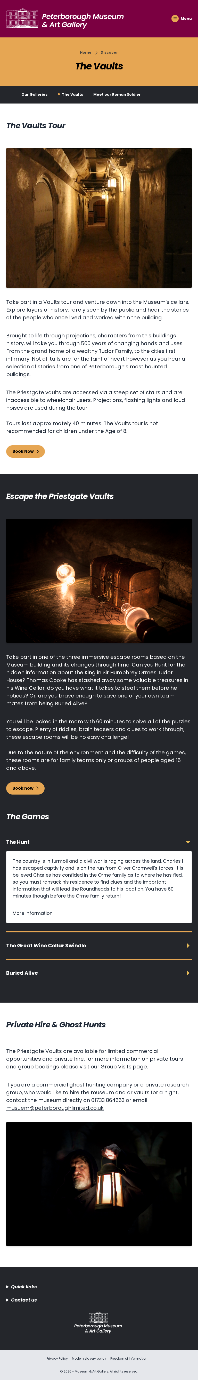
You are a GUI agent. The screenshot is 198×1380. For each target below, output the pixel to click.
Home (86, 52)
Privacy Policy (57, 1358)
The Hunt (18, 842)
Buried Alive (22, 973)
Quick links (24, 1286)
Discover (109, 52)
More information (33, 913)
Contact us (24, 1300)
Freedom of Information (128, 1358)
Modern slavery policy (89, 1358)
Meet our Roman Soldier (117, 94)
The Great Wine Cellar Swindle (46, 945)
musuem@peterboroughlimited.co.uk (55, 1108)
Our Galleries (34, 94)
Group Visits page (124, 1066)
